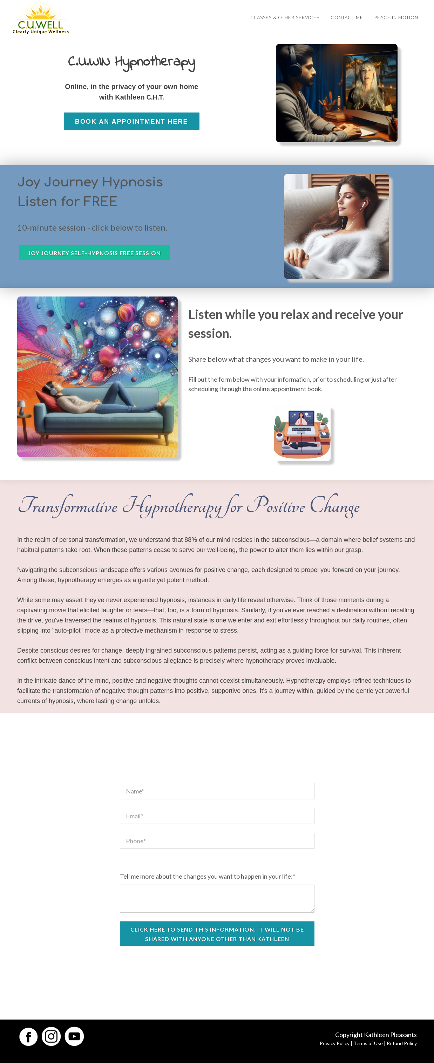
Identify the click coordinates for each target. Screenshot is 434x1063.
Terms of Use (368, 1043)
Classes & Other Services (284, 17)
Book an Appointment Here (131, 121)
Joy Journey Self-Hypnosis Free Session (94, 253)
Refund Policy (402, 1043)
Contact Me (347, 17)
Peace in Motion (396, 17)
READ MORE (131, 144)
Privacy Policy (335, 1043)
